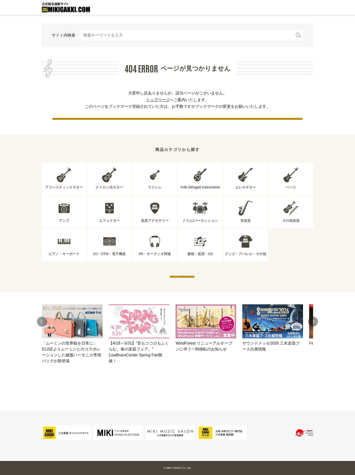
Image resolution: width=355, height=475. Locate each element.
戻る (177, 123)
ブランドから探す (223, 291)
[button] (42, 341)
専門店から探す (132, 291)
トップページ (158, 100)
